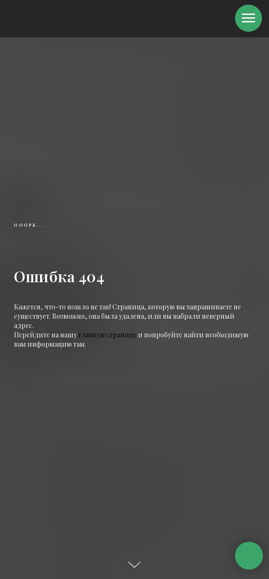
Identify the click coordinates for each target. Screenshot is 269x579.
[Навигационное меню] (248, 18)
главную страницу (107, 334)
